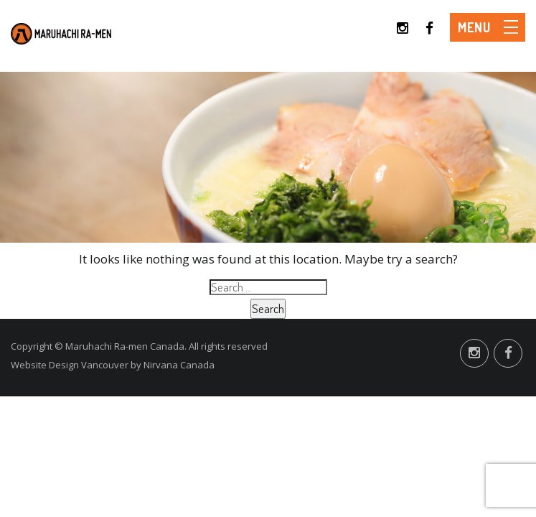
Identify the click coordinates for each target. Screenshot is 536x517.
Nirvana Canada (179, 364)
